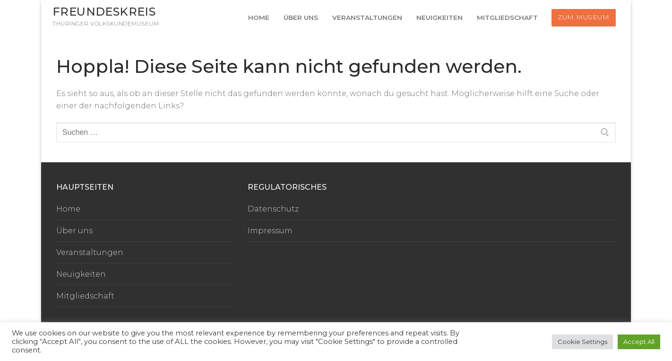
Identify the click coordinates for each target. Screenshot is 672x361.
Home (68, 208)
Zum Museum (583, 17)
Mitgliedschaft (85, 295)
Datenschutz (273, 208)
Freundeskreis (103, 11)
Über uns (74, 230)
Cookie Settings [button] (582, 341)
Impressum (270, 230)
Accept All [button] (639, 341)
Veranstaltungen (89, 252)
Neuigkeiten (81, 274)
